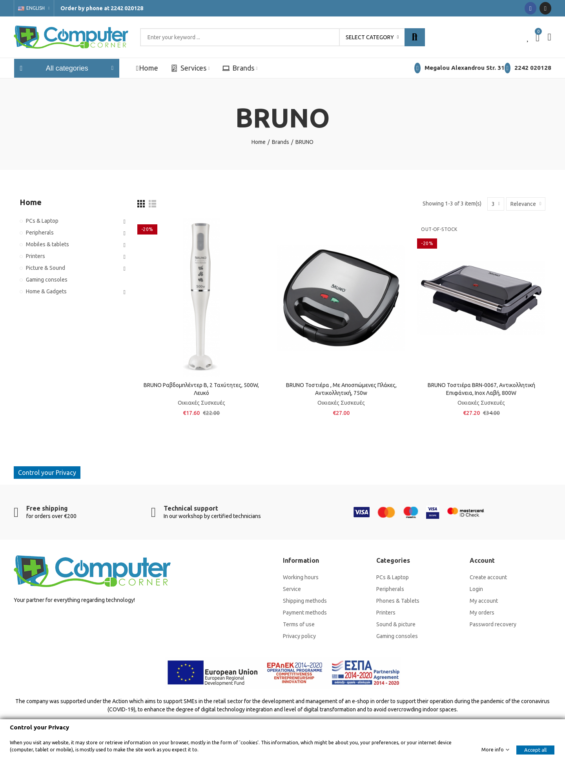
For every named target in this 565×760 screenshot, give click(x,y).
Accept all (535, 750)
